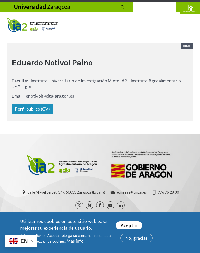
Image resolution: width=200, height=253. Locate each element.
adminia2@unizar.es (131, 192)
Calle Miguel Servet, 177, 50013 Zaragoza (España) (66, 192)
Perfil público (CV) (32, 109)
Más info (75, 241)
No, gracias (136, 238)
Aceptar (129, 225)
